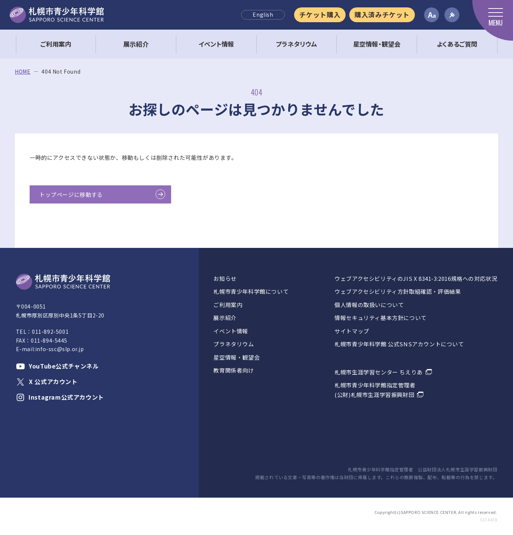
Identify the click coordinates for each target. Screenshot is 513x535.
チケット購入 (320, 14)
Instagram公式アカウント (60, 397)
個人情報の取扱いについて (369, 305)
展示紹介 (224, 318)
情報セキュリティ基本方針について (380, 318)
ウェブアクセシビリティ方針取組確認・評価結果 (397, 291)
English (263, 14)
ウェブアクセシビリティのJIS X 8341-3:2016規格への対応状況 (415, 278)
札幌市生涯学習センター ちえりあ (378, 372)
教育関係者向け (233, 370)
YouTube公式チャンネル (57, 365)
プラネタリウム (233, 344)
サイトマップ (351, 331)
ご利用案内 (227, 305)
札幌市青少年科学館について (251, 291)
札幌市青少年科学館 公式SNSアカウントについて (399, 344)
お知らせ (224, 278)
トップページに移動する (71, 194)
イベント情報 (230, 331)
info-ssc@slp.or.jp (59, 349)
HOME (22, 71)
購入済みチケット (382, 14)
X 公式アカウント (47, 381)
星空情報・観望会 (236, 357)
